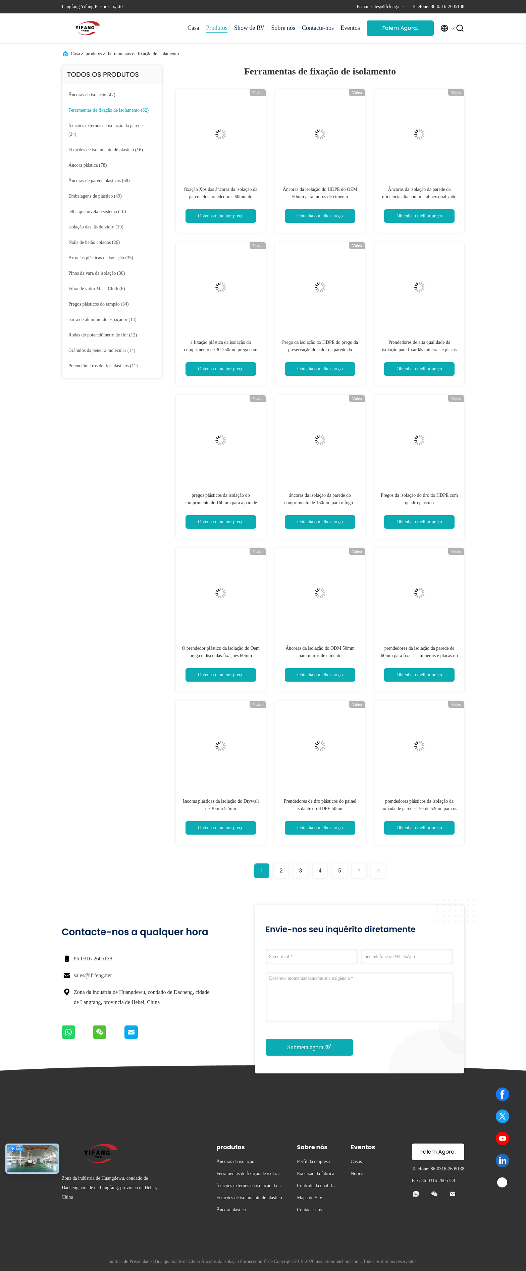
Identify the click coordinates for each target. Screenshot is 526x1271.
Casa (193, 27)
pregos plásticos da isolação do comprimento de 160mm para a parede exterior (221, 503)
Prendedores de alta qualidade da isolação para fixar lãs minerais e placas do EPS (419, 350)
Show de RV (249, 27)
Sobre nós (283, 27)
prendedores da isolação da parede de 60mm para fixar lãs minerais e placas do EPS (419, 656)
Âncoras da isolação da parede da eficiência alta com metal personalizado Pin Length (419, 197)
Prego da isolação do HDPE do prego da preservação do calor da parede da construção (320, 350)
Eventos (350, 27)
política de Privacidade (130, 1261)
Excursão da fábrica (315, 1173)
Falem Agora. (400, 28)
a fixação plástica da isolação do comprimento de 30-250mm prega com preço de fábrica (221, 350)
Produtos (216, 27)
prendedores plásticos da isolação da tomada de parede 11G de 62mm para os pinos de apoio (419, 808)
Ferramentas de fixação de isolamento (143, 53)
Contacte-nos (318, 27)
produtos (94, 53)
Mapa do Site (309, 1197)
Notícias (358, 1173)
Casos (356, 1161)
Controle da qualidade (316, 1186)
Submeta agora (309, 1047)
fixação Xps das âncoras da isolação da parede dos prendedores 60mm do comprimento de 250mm (220, 197)
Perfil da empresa (313, 1161)
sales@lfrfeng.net (93, 975)
